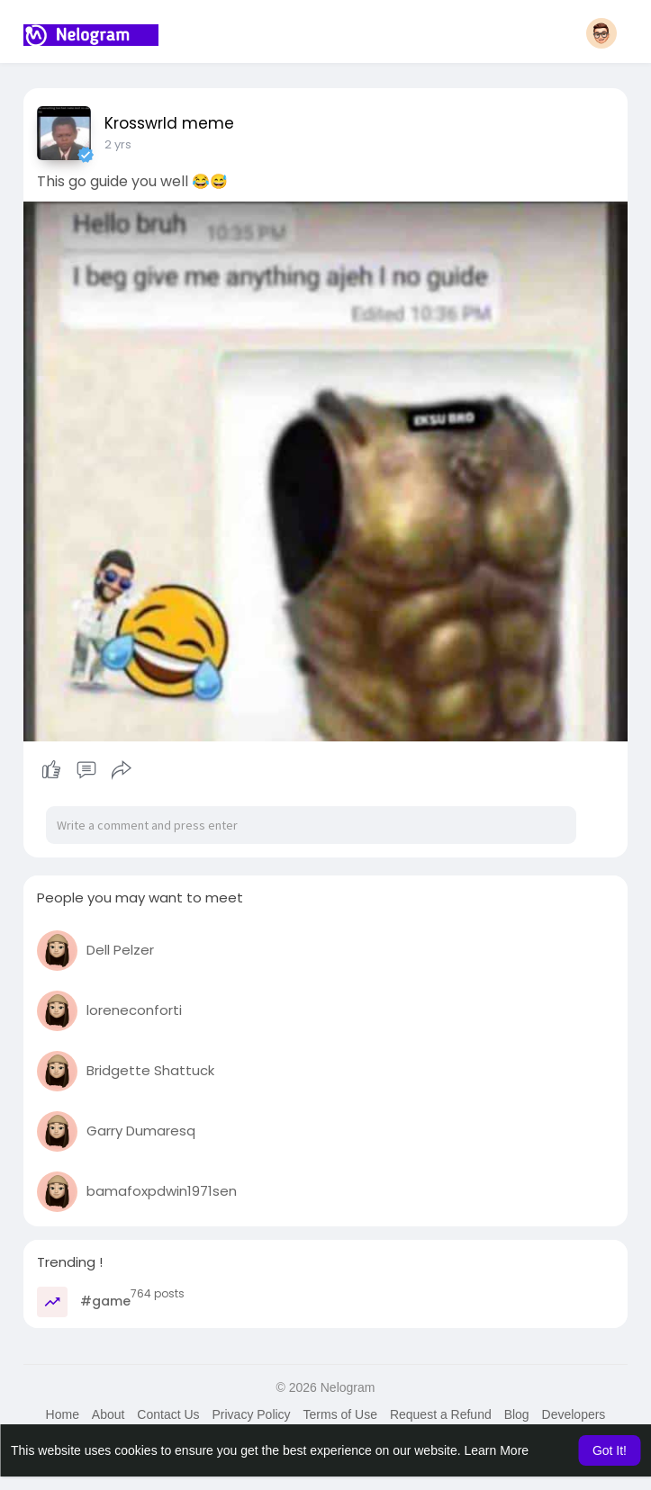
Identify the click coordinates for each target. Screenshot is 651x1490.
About (108, 1414)
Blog (516, 1414)
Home (62, 1414)
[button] (601, 33)
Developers (574, 1414)
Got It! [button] (609, 1450)
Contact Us (168, 1414)
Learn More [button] (497, 1450)
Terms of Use (340, 1414)
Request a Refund (441, 1414)
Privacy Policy (251, 1414)
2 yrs (117, 144)
